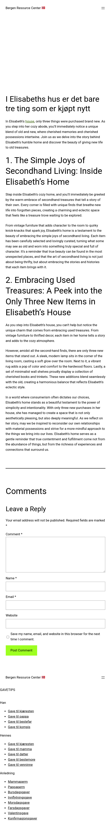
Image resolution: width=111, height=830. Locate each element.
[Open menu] (103, 8)
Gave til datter (18, 754)
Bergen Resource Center (25, 8)
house (29, 121)
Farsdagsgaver (19, 808)
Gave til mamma (20, 749)
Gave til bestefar (20, 722)
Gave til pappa (18, 716)
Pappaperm (16, 787)
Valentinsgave (18, 813)
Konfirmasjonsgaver (22, 818)
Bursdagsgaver (19, 792)
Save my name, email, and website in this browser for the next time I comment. (55, 636)
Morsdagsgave (19, 803)
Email (11, 597)
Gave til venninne (20, 765)
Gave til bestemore (21, 759)
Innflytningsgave (20, 797)
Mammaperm (18, 782)
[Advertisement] (55, 58)
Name (11, 578)
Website (11, 615)
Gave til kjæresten (21, 711)
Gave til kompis (19, 727)
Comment (14, 534)
